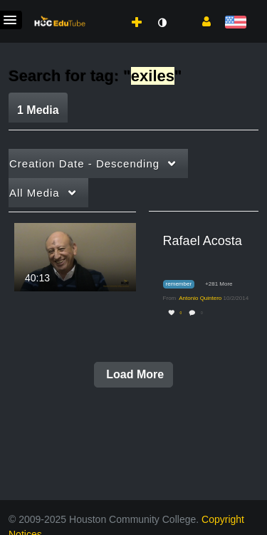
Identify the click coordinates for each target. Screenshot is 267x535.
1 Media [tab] (38, 110)
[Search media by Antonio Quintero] (200, 298)
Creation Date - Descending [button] (84, 163)
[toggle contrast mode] (161, 23)
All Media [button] (34, 193)
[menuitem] (105, 8)
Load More (133, 374)
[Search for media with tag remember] (184, 284)
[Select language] (235, 23)
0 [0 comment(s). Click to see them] (202, 313)
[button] (201, 20)
